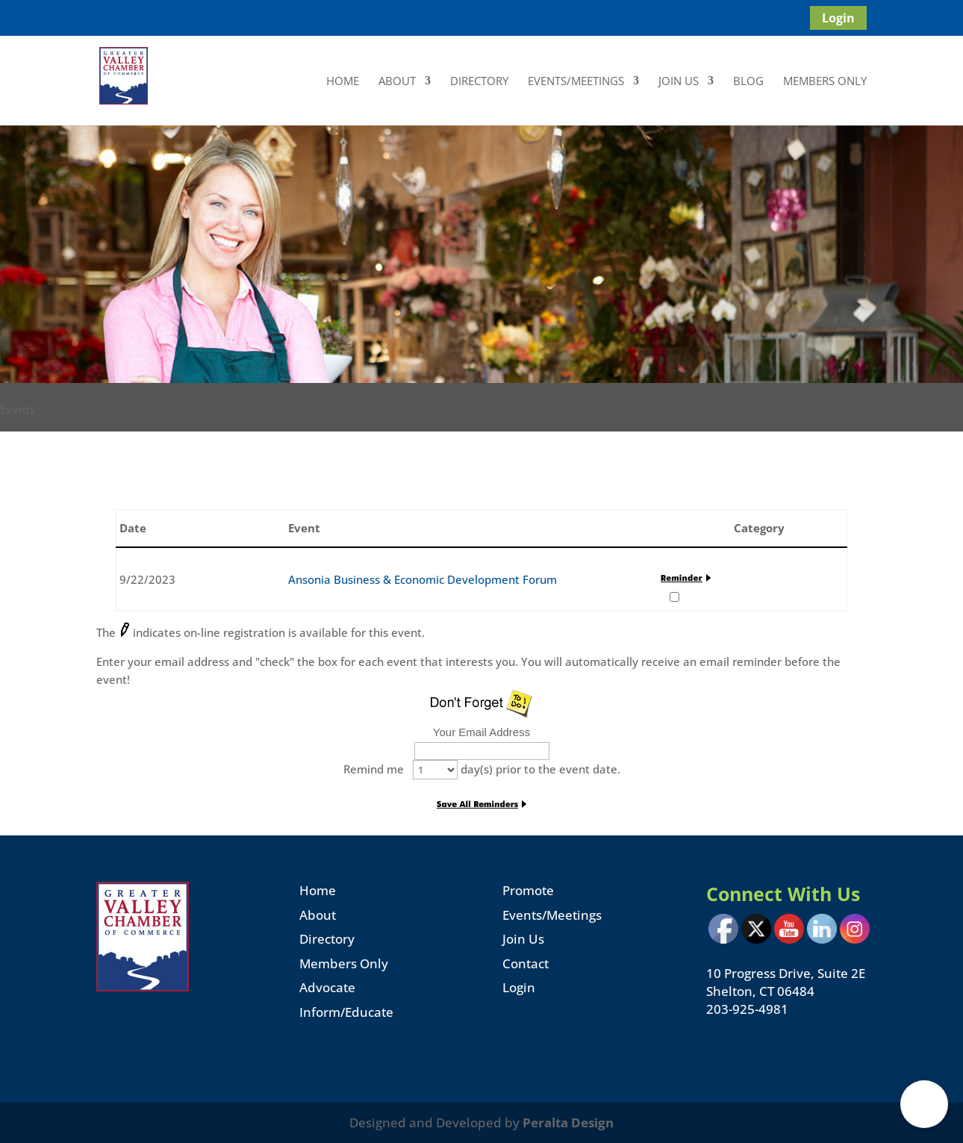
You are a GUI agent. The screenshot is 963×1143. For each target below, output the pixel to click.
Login (838, 18)
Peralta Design (568, 1122)
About (397, 81)
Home (342, 81)
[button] (924, 1104)
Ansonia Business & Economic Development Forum (422, 579)
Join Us (678, 81)
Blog (748, 81)
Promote (528, 890)
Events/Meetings (576, 81)
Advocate (327, 987)
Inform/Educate (346, 1012)
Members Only (825, 81)
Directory (479, 81)
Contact (525, 963)
